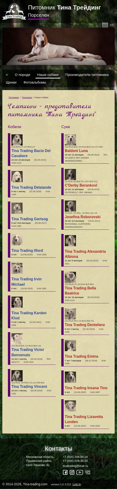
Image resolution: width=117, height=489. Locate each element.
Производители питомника (87, 74)
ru (105, 25)
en (112, 25)
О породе (22, 74)
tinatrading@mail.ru (75, 466)
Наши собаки (47, 74)
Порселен (38, 15)
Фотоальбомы (35, 82)
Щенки (11, 82)
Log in (77, 484)
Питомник (64, 7)
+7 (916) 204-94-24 (75, 457)
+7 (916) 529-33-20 (75, 461)
